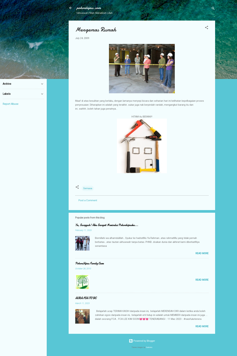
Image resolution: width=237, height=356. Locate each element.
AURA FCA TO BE (85, 298)
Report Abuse (10, 103)
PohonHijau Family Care (89, 263)
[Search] (213, 9)
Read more (202, 253)
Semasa (87, 188)
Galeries (149, 347)
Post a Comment (88, 200)
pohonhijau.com (89, 8)
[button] (207, 28)
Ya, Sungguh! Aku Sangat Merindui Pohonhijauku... (106, 225)
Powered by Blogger (142, 340)
